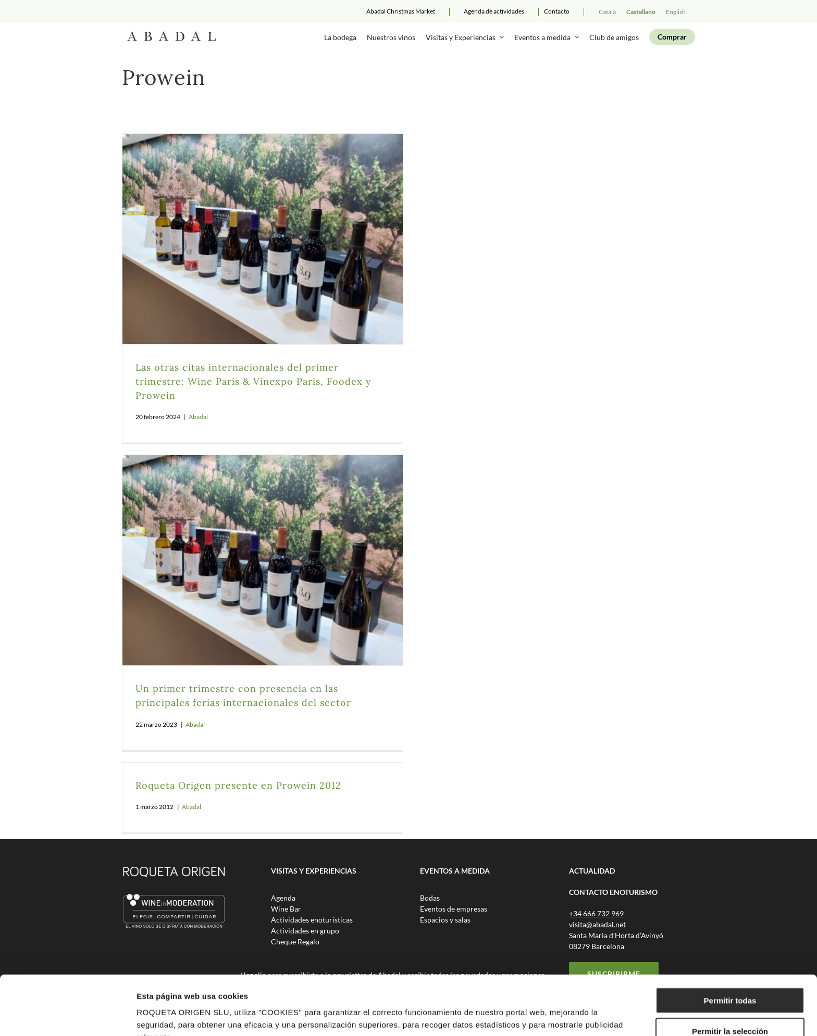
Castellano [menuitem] (640, 12)
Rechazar (730, 1005)
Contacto (557, 11)
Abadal (198, 417)
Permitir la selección (730, 975)
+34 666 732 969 (596, 913)
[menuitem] (607, 11)
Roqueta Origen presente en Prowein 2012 (238, 785)
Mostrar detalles (564, 1015)
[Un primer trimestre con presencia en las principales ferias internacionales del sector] (262, 560)
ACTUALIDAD (592, 870)
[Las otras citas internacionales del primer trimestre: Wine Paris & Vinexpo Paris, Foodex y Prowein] (262, 239)
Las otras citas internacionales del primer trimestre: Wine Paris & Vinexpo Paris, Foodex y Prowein (253, 381)
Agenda (494, 11)
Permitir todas (730, 944)
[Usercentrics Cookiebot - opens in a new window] (67, 1016)
